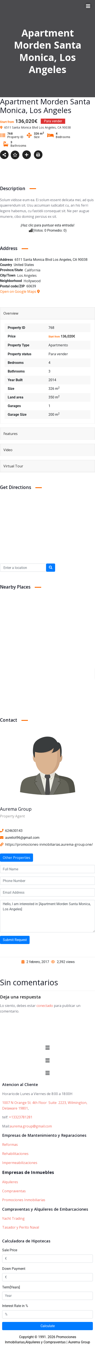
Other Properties (16, 857)
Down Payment (13, 1269)
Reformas (10, 1144)
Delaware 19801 (15, 1108)
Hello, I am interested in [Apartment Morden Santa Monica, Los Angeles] (47, 916)
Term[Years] (11, 1287)
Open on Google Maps (20, 291)
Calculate (48, 1326)
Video (7, 449)
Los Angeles (27, 275)
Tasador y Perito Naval (20, 1227)
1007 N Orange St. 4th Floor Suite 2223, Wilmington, (44, 1102)
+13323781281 (20, 1117)
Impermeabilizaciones (19, 1162)
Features (10, 433)
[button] (47, 1048)
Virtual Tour (13, 466)
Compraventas (14, 1191)
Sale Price (9, 1250)
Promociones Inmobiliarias (23, 1199)
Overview (10, 313)
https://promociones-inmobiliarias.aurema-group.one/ (49, 844)
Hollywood (32, 281)
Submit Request (15, 940)
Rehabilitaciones (15, 1153)
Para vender (58, 354)
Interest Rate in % (15, 1306)
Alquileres (10, 1182)
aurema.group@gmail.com (31, 1126)
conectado (44, 1005)
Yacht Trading (13, 1218)
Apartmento (58, 345)
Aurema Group (16, 809)
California (32, 270)
